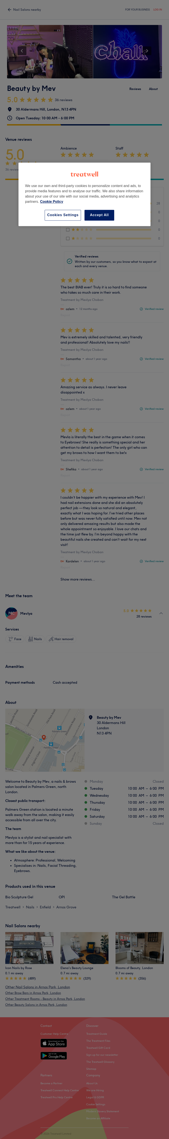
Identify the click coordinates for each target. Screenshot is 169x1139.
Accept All (99, 215)
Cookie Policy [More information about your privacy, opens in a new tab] (51, 202)
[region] (84, 194)
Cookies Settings (63, 215)
